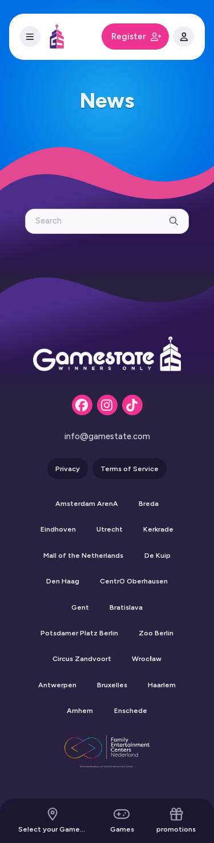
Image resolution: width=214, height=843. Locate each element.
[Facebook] (82, 405)
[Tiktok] (132, 405)
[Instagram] (107, 405)
